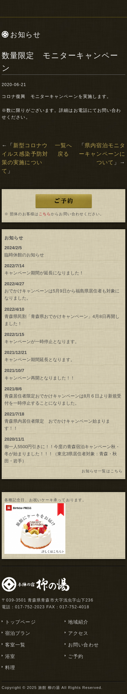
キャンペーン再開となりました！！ (39, 377)
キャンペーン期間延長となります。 (39, 359)
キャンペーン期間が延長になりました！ (44, 272)
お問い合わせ (83, 644)
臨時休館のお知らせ (24, 254)
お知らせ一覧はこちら (102, 471)
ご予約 (75, 656)
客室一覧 (15, 644)
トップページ (20, 622)
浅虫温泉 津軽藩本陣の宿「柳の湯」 (63, 8)
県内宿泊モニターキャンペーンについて (102, 153)
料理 (10, 667)
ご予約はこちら (64, 201)
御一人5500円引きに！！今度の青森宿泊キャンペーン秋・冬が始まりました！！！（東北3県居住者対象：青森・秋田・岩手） (62, 453)
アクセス (78, 633)
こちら (45, 214)
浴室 (10, 656)
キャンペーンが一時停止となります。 (41, 341)
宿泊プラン (18, 633)
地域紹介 (78, 622)
